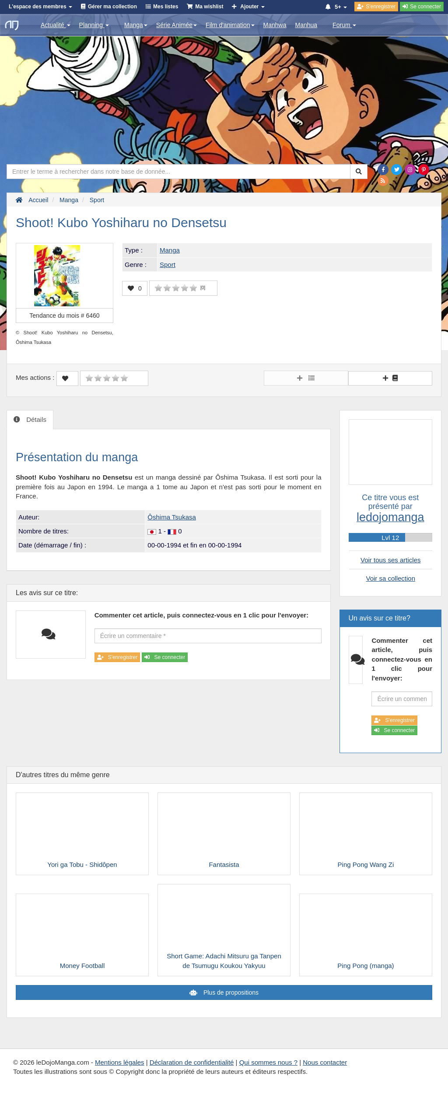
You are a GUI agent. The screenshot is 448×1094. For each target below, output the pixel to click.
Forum (344, 24)
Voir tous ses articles (390, 560)
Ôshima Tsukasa (171, 517)
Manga (135, 24)
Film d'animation (230, 24)
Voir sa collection (390, 578)
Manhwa (275, 24)
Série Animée (176, 24)
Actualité (55, 24)
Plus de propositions (230, 992)
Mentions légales (119, 1062)
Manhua (306, 24)
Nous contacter (325, 1062)
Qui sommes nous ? (268, 1062)
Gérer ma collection (112, 7)
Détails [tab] (35, 419)
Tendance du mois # (64, 315)
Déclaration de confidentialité (192, 1062)
